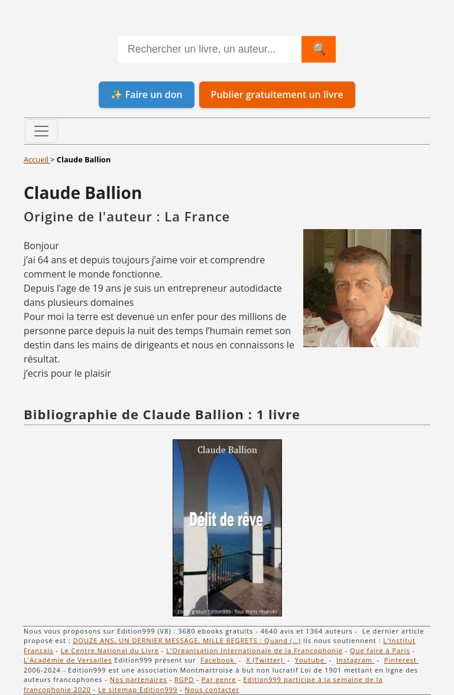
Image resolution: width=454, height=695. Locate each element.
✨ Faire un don (146, 94)
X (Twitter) (265, 659)
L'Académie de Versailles (68, 659)
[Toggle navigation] (41, 131)
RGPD (184, 679)
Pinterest (401, 659)
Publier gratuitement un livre (277, 94)
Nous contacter (212, 689)
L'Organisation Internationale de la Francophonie (254, 650)
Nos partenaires (138, 679)
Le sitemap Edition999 (137, 689)
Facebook (218, 659)
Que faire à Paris (380, 650)
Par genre (219, 679)
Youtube (311, 659)
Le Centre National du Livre (110, 650)
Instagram (355, 659)
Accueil (37, 159)
